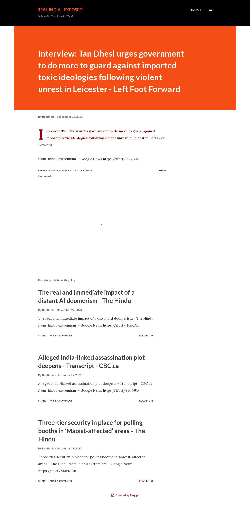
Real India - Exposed (60, 9)
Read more (146, 335)
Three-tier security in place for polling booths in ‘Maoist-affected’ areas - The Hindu (91, 431)
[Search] (196, 10)
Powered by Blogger (125, 495)
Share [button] (163, 170)
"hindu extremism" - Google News (70, 170)
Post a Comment (60, 335)
